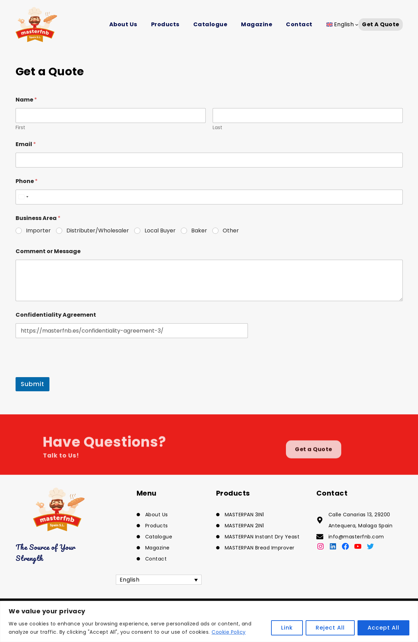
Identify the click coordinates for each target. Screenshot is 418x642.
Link (287, 628)
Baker (199, 230)
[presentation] (68, 373)
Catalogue (210, 24)
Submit (32, 384)
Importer (38, 230)
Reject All (330, 628)
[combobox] (23, 197)
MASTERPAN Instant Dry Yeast (262, 536)
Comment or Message (48, 251)
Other (231, 230)
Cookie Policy (229, 632)
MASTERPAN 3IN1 (244, 514)
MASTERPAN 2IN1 (244, 525)
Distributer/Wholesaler (97, 230)
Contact (299, 24)
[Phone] (209, 197)
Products (165, 24)
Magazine (256, 24)
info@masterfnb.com (356, 536)
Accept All (383, 628)
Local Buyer (160, 230)
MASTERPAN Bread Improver (260, 547)
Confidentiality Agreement (56, 315)
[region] (209, 621)
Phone (27, 181)
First (20, 128)
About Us (123, 24)
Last (217, 128)
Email (26, 144)
